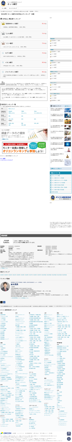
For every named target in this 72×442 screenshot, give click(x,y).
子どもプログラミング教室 (35, 401)
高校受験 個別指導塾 (33, 335)
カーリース (17, 352)
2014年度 (44, 274)
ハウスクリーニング (20, 321)
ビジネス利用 (19, 424)
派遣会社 (46, 335)
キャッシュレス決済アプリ (6, 374)
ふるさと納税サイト (20, 337)
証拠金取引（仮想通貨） (7, 379)
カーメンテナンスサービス (21, 373)
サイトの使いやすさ (38, 112)
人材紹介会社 (47, 351)
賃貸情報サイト (3, 400)
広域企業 (60, 330)
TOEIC (31, 386)
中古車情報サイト (19, 356)
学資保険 (2, 337)
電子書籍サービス (19, 380)
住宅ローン (2, 360)
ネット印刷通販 (47, 362)
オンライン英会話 (33, 379)
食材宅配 (17, 325)
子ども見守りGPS (19, 401)
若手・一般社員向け (49, 372)
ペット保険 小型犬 (61, 358)
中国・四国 (23, 124)
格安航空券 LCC (19, 413)
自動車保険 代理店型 (61, 348)
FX (1, 361)
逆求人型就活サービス (49, 318)
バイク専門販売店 (20, 366)
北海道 (31, 328)
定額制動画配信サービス (21, 377)
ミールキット (18, 328)
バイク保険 (2, 319)
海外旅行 (23, 408)
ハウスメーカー (5, 424)
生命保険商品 (60, 367)
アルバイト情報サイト (49, 319)
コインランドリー (19, 323)
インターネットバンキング (6, 160)
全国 (52, 411)
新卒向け (47, 374)
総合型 (17, 384)
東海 (6, 395)
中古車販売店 (18, 358)
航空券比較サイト (19, 410)
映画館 (45, 405)
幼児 (31, 375)
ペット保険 (2, 330)
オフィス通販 (18, 394)
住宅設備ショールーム (5, 403)
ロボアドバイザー (4, 380)
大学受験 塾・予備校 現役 (35, 314)
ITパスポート (37, 389)
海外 (20, 420)
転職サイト (46, 321)
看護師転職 (46, 328)
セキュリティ (24, 112)
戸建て (9, 388)
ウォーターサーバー (20, 314)
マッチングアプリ (48, 399)
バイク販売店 (18, 365)
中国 (69, 326)
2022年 (10, 274)
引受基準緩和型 (61, 365)
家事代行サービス (19, 319)
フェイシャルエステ (48, 381)
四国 (59, 328)
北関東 (7, 419)
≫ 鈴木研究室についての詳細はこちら (20, 298)
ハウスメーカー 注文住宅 (5, 414)
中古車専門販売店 (20, 359)
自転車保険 (2, 325)
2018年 (26, 274)
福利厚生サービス (19, 398)
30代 (22, 118)
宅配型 (17, 344)
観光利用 (18, 426)
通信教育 (31, 361)
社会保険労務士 (37, 386)
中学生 (35, 363)
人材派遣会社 (47, 353)
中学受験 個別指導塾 (33, 347)
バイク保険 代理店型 (61, 351)
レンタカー (17, 349)
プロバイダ (59, 323)
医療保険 (2, 333)
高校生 (31, 363)
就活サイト (46, 316)
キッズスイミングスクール (34, 412)
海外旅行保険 (3, 328)
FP (30, 382)
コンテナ (18, 342)
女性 (22, 115)
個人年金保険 (60, 384)
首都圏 (2, 395)
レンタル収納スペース (21, 340)
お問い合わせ (36, 433)
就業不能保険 (60, 375)
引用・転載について (44, 433)
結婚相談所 (46, 394)
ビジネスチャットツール (49, 364)
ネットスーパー (18, 332)
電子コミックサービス (20, 382)
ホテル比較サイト (19, 412)
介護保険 (59, 380)
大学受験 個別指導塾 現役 (35, 318)
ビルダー (3, 417)
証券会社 (3, 348)
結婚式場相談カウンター (49, 396)
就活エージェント (48, 314)
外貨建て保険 (60, 379)
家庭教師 (31, 365)
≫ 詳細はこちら (4, 268)
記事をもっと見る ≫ (56, 168)
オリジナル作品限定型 (21, 385)
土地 (13, 388)
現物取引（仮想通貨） (6, 377)
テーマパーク (47, 415)
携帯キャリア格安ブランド (63, 316)
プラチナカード (62, 416)
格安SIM (60, 321)
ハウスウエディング (48, 390)
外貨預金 (2, 358)
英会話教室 (31, 377)
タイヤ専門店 (32, 428)
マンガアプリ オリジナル (21, 389)
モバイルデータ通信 (61, 318)
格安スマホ (65, 321)
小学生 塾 (31, 354)
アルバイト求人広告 (48, 355)
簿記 (34, 384)
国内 (17, 420)
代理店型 (3, 318)
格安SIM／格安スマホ (62, 319)
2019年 (22, 274)
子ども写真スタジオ (20, 378)
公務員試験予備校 (33, 398)
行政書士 (32, 387)
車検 (16, 371)
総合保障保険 (60, 382)
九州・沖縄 (32, 333)
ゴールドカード (5, 372)
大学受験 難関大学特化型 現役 (36, 321)
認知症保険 (59, 377)
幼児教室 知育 (32, 368)
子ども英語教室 (32, 374)
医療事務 (34, 382)
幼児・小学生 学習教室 (34, 366)
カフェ (16, 375)
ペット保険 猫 (60, 360)
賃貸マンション (3, 402)
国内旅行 (18, 408)
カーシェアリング (19, 347)
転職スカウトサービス (49, 325)
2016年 (35, 274)
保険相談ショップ (4, 339)
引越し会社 (17, 345)
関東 (22, 123)
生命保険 (2, 332)
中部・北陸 (36, 123)
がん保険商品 (60, 372)
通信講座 (31, 380)
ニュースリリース (20, 433)
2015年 (39, 274)
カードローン (3, 363)
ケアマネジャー (38, 387)
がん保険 (2, 335)
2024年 (2, 274)
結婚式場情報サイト (48, 397)
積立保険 (59, 387)
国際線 (21, 415)
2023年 (6, 274)
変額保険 (59, 386)
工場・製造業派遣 (48, 337)
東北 (4, 419)
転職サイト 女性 (48, 323)
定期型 (63, 363)
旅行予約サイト (18, 406)
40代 (35, 118)
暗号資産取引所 (3, 375)
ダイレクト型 (4, 316)
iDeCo (58, 399)
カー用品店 (31, 426)
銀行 (2, 349)
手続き (35, 111)
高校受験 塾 (31, 326)
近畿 (9, 124)
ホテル (16, 422)
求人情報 (50, 433)
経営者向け (47, 369)
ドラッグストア (32, 421)
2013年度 (49, 274)
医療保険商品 (60, 361)
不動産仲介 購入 (4, 389)
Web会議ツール (47, 365)
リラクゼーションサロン (34, 410)
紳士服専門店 (32, 423)
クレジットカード (4, 367)
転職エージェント (48, 326)
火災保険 (2, 326)
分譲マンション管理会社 (6, 393)
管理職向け (47, 371)
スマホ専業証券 (3, 351)
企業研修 (46, 367)
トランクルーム (18, 339)
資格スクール (32, 391)
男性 (9, 115)
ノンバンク (8, 365)
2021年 (14, 274)
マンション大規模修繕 (5, 396)
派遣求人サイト (47, 339)
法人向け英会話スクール (34, 400)
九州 (13, 395)
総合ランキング (12, 108)
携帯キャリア (60, 314)
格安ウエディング (48, 392)
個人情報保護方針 (28, 433)
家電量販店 (31, 419)
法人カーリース (47, 360)
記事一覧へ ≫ (67, 106)
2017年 (31, 274)
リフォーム (2, 405)
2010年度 (64, 274)
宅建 (31, 384)
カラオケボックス (48, 413)
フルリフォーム (5, 407)
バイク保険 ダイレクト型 (62, 349)
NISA (1, 346)
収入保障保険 (61, 370)
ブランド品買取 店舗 (20, 391)
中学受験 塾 (31, 344)
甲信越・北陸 (37, 330)
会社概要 (14, 433)
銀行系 (2, 365)
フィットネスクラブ (33, 407)
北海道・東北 (11, 123)
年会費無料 (3, 368)
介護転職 (46, 330)
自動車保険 (2, 314)
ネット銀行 (2, 158)
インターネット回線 (61, 332)
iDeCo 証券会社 (4, 353)
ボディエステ (47, 383)
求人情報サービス (48, 340)
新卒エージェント (48, 348)
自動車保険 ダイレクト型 (62, 346)
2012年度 (54, 274)
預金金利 (10, 111)
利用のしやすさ (12, 112)
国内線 (17, 415)
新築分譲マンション (5, 410)
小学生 (39, 363)
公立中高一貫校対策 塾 (34, 351)
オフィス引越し (18, 392)
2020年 (18, 274)
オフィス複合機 (18, 396)
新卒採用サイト (47, 345)
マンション (3, 388)
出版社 (17, 387)
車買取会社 (17, 354)
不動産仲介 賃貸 (4, 398)
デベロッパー (4, 426)
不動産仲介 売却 (4, 386)
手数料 (22, 111)
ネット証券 (2, 344)
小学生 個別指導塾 (33, 358)
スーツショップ (32, 424)
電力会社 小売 (18, 399)
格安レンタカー (18, 351)
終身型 (59, 363)
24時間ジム (31, 409)
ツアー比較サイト (19, 417)
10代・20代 (11, 118)
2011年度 (59, 274)
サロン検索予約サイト (49, 385)
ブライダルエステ (48, 380)
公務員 (31, 389)
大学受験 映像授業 (33, 325)
